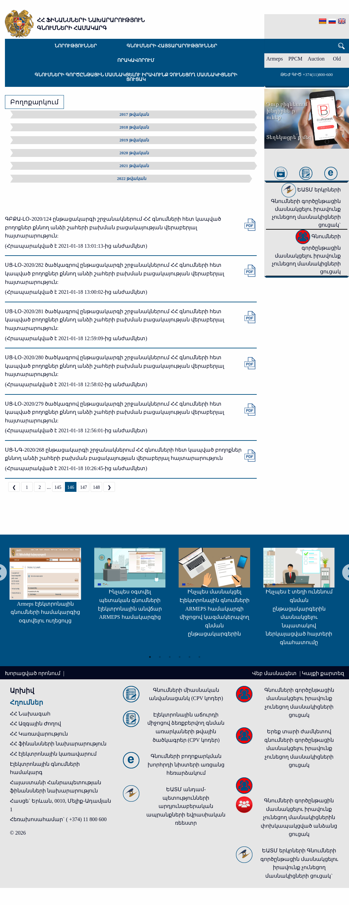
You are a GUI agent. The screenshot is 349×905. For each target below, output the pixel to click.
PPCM (295, 59)
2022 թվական (131, 178)
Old (337, 59)
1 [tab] (150, 655)
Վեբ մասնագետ (275, 673)
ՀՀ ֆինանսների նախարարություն (58, 743)
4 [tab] (179, 655)
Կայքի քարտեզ (323, 673)
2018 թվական (134, 127)
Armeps (274, 59)
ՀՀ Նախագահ (30, 713)
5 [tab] (189, 655)
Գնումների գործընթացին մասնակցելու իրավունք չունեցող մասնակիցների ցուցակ (136, 77)
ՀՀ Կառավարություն (39, 734)
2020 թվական (134, 152)
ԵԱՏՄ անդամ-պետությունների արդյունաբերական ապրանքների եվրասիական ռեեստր (185, 806)
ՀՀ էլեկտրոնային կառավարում (53, 754)
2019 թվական (134, 140)
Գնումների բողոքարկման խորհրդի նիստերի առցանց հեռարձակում (186, 764)
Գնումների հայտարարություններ (172, 45)
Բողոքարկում (34, 102)
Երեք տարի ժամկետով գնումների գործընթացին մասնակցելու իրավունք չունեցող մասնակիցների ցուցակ (299, 748)
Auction (316, 59)
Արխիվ (22, 690)
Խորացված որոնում (33, 673)
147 (83, 487)
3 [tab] (169, 655)
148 (96, 487)
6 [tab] (199, 655)
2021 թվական (134, 165)
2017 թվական (134, 114)
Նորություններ (76, 45)
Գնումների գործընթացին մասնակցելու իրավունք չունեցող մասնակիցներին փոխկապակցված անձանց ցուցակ (299, 817)
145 (57, 487)
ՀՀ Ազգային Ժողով (35, 723)
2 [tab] (160, 655)
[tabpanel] (116, 586)
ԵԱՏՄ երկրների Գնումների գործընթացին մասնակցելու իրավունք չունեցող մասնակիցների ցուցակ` (306, 207)
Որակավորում (135, 60)
